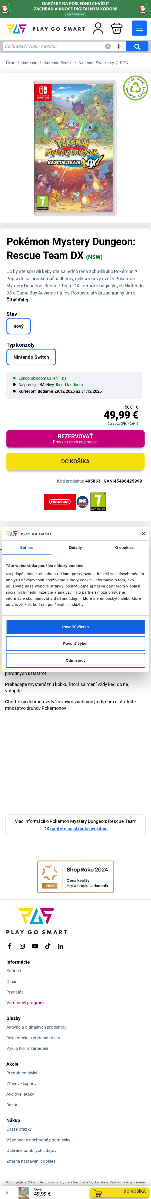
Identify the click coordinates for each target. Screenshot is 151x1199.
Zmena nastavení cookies (31, 1161)
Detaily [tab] (75, 547)
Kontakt (13, 970)
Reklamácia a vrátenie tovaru (34, 1037)
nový (19, 326)
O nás (11, 981)
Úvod (10, 62)
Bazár (11, 1104)
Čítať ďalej (17, 299)
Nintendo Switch (58, 62)
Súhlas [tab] (26, 547)
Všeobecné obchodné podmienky (38, 1139)
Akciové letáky (20, 1094)
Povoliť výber (75, 643)
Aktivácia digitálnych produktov (36, 1027)
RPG (124, 62)
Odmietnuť (75, 660)
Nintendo (29, 62)
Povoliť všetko (75, 627)
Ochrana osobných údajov (31, 1150)
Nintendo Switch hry (96, 62)
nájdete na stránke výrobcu (79, 828)
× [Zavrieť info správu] (7, 1192)
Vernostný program (25, 1002)
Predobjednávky (21, 1072)
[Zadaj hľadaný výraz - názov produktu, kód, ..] (64, 46)
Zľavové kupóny (21, 1083)
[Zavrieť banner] (143, 534)
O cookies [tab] (124, 547)
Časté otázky (19, 1129)
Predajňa (15, 992)
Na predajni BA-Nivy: (48, 384)
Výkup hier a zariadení (27, 1048)
